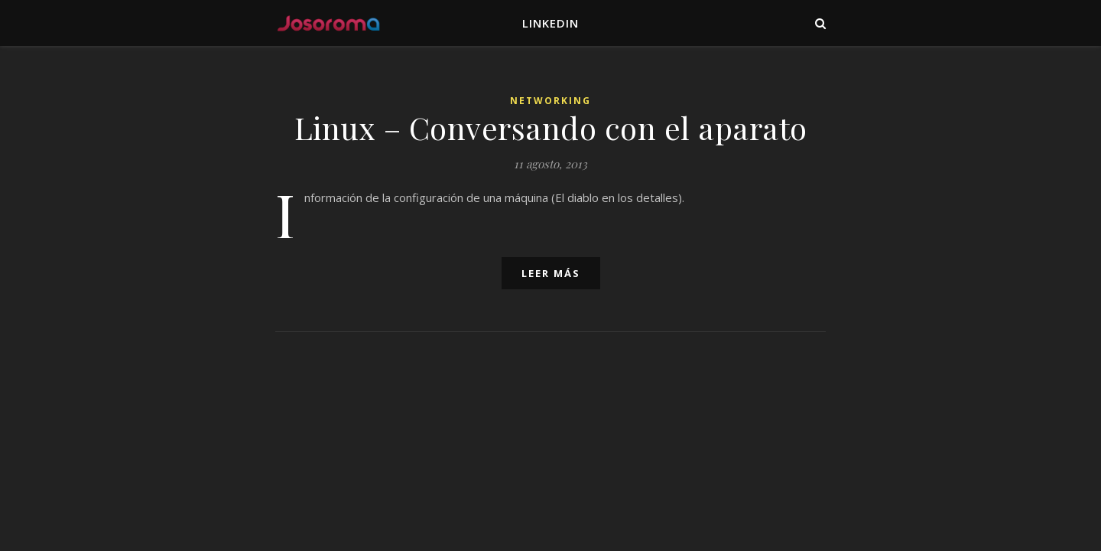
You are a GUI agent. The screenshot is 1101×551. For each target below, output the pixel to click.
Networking (550, 100)
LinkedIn (550, 23)
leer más (550, 273)
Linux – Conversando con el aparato (550, 127)
